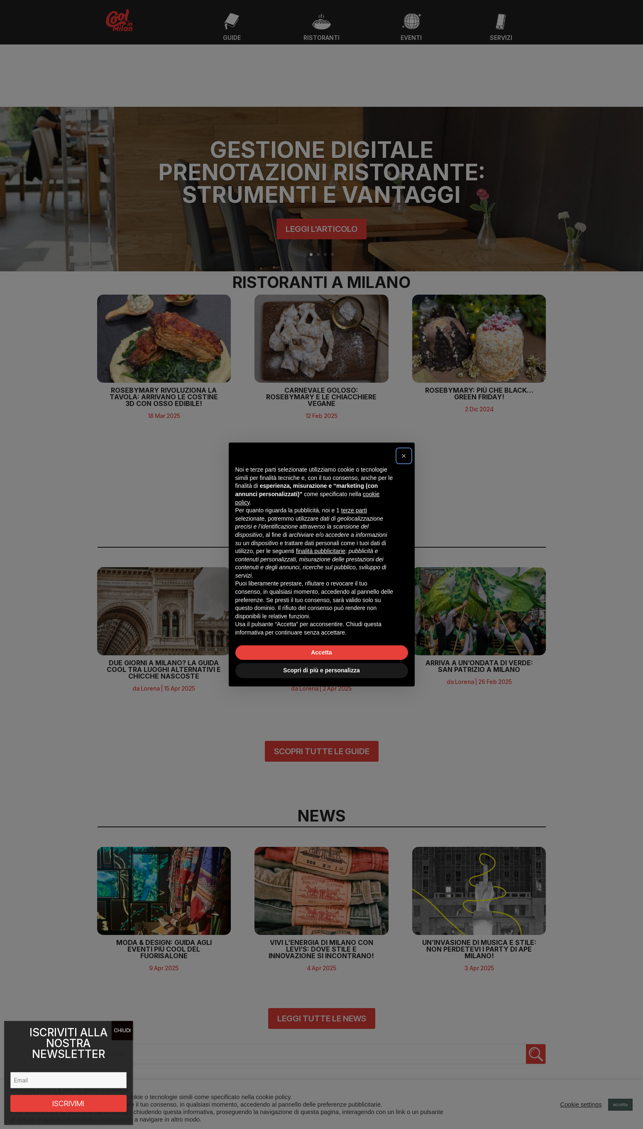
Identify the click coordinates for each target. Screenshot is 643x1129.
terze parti (354, 510)
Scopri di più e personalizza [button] (321, 670)
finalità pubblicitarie (320, 551)
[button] (404, 455)
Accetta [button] (321, 652)
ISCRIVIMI (68, 1103)
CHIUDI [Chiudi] (122, 1030)
